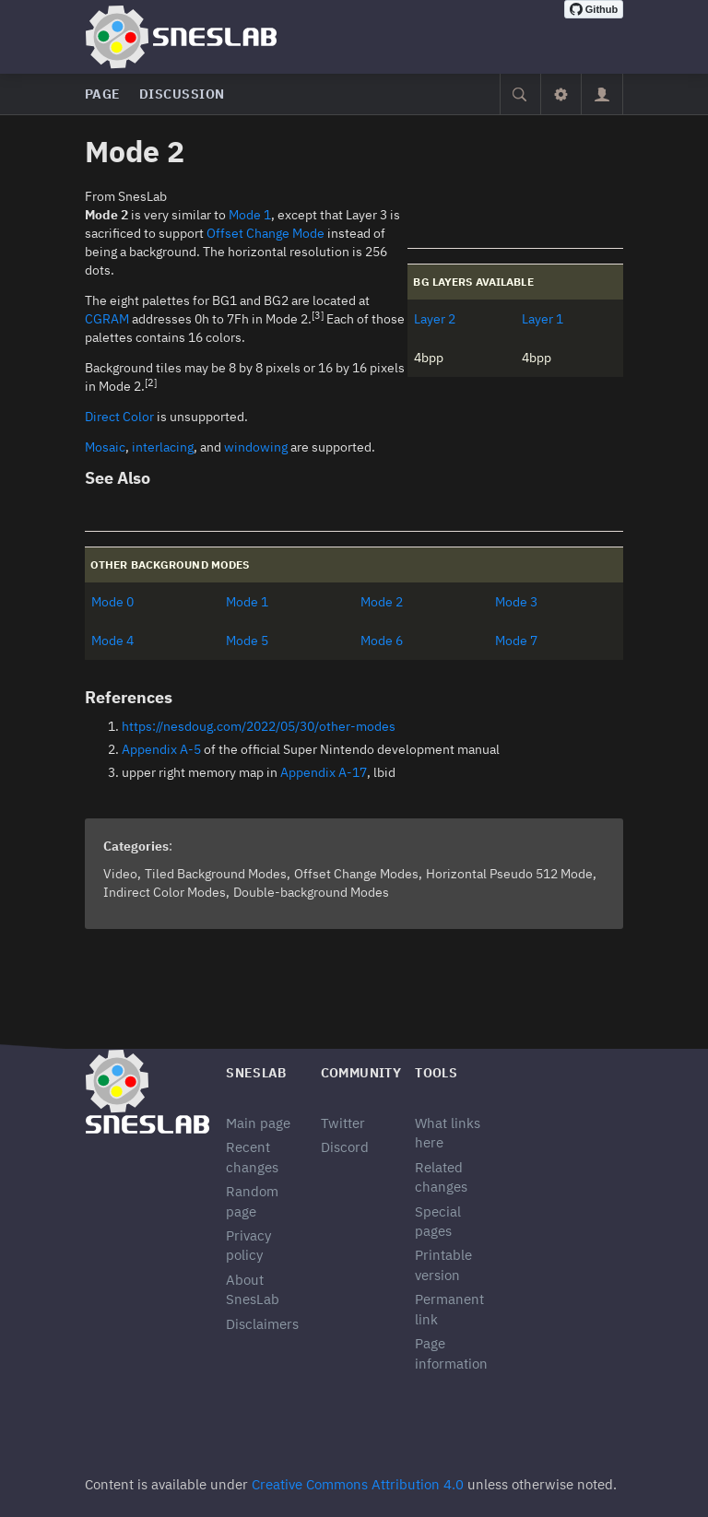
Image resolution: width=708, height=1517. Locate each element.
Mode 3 (516, 602)
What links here (447, 1132)
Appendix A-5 (161, 749)
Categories (136, 846)
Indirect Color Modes (164, 892)
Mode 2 (381, 602)
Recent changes (252, 1156)
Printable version (443, 1264)
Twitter (343, 1123)
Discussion (182, 94)
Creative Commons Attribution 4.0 (358, 1484)
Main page (258, 1123)
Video (120, 873)
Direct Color (119, 416)
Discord (345, 1147)
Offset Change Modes (356, 873)
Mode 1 (250, 214)
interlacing (163, 447)
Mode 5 (247, 640)
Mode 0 (112, 602)
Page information (451, 1353)
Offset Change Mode (265, 233)
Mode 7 (516, 640)
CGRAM (107, 319)
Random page (252, 1200)
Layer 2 (434, 319)
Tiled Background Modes (216, 873)
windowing (256, 447)
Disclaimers (262, 1324)
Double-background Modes (311, 892)
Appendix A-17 (323, 772)
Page (103, 94)
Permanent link (449, 1308)
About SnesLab (252, 1289)
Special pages (438, 1221)
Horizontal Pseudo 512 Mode (509, 873)
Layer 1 (542, 319)
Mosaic (105, 447)
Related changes (441, 1176)
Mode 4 (112, 640)
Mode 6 (381, 640)
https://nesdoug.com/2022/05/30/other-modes (258, 726)
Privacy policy (248, 1245)
